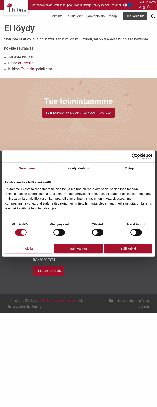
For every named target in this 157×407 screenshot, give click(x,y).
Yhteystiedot (101, 5)
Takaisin (27, 69)
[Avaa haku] (153, 16)
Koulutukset (74, 16)
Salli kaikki (128, 248)
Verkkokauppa (63, 5)
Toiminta (57, 16)
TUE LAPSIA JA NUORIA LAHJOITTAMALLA (78, 112)
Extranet (115, 5)
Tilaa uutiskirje (82, 5)
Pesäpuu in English (125, 5)
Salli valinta (78, 248)
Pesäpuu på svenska (130, 5)
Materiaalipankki (42, 5)
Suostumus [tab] (27, 168)
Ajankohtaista (95, 16)
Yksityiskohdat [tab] (78, 168)
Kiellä (29, 248)
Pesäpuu (16, 7)
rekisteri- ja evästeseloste (58, 300)
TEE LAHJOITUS (48, 270)
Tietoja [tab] (130, 168)
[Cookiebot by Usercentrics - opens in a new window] (134, 156)
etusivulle (25, 63)
